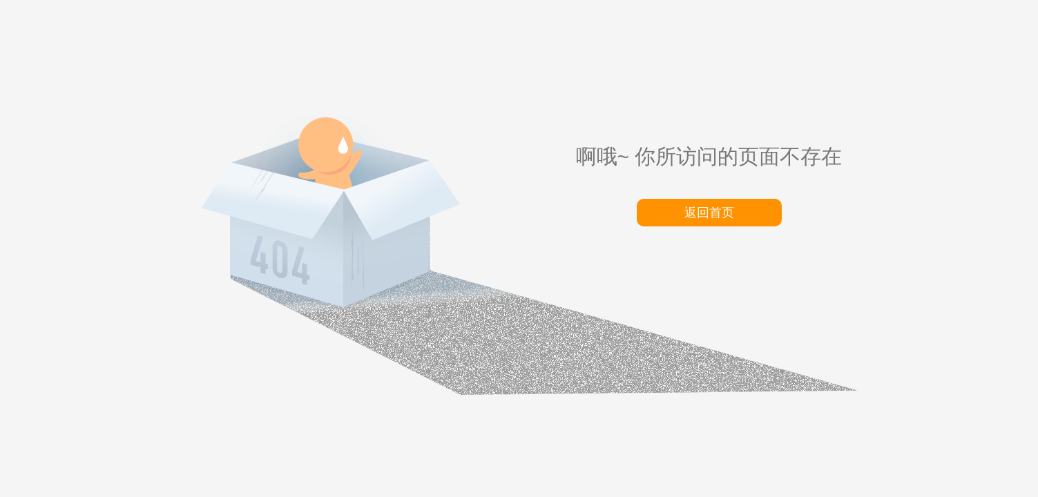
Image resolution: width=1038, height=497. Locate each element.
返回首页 (709, 213)
